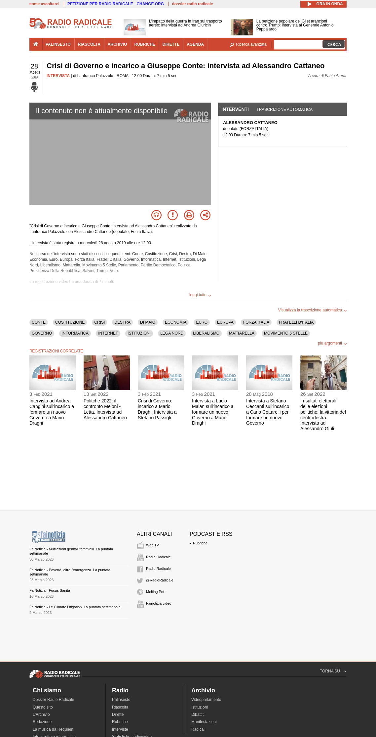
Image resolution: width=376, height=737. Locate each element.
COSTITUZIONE (70, 322)
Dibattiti (198, 714)
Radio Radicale (158, 557)
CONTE (39, 322)
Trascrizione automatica (284, 109)
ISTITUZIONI (139, 333)
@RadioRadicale (159, 580)
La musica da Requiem (53, 729)
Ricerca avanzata (251, 44)
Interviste (120, 729)
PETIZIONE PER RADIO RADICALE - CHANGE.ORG (115, 4)
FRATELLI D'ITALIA (296, 322)
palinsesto (58, 44)
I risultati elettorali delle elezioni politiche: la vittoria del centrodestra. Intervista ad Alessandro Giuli (323, 414)
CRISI (99, 322)
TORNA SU (330, 671)
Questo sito (43, 707)
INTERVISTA (58, 75)
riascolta (89, 44)
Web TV (152, 545)
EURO (201, 322)
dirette (171, 44)
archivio (117, 44)
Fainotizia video (158, 603)
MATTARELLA (241, 333)
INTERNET (108, 333)
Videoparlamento (206, 699)
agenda (195, 44)
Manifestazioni (204, 721)
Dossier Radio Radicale (53, 699)
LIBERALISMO (206, 333)
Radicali (198, 729)
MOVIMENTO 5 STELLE (286, 333)
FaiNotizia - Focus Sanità (49, 590)
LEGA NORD (171, 333)
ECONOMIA (175, 322)
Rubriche (200, 543)
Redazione (42, 721)
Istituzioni (199, 707)
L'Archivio (41, 714)
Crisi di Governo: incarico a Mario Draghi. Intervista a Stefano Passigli (157, 409)
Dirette (118, 714)
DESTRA (122, 322)
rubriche (144, 44)
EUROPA (225, 322)
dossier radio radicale (192, 4)
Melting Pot (155, 592)
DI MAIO (147, 322)
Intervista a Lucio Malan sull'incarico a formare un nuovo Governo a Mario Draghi (213, 412)
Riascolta (120, 707)
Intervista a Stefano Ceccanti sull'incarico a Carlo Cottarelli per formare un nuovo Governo (267, 412)
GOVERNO (42, 333)
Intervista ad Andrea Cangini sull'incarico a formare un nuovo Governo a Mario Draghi (51, 412)
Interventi (235, 109)
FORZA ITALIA (256, 322)
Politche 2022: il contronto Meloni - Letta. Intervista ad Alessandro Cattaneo (105, 409)
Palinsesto (121, 699)
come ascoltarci (44, 4)
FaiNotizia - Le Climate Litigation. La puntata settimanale (75, 607)
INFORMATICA (75, 333)
